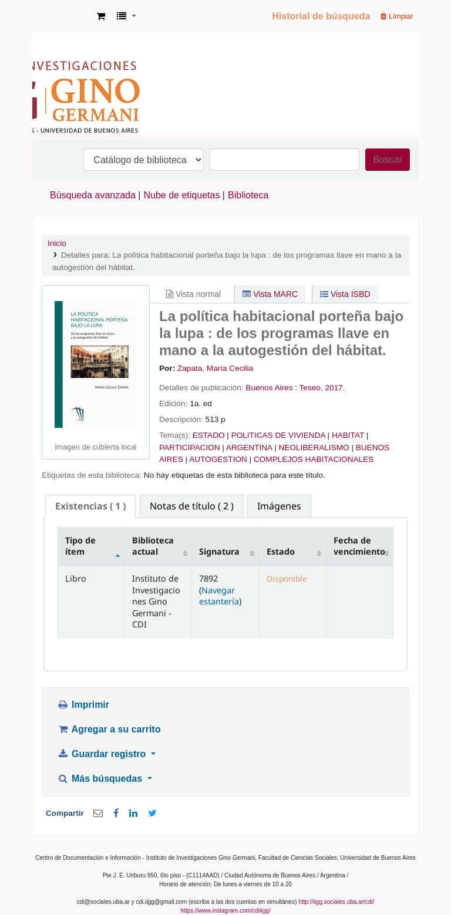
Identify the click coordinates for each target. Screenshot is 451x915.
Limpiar (397, 16)
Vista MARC (270, 294)
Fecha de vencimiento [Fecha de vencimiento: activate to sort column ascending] (359, 546)
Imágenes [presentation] (279, 505)
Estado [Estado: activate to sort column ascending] (281, 551)
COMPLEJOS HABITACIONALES (313, 459)
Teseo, (311, 387)
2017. (335, 387)
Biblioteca (248, 195)
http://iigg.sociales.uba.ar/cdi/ (336, 902)
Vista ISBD (345, 294)
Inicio (57, 243)
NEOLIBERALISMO (313, 447)
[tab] (90, 506)
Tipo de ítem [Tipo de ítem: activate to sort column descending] (80, 546)
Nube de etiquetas (182, 195)
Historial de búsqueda (321, 16)
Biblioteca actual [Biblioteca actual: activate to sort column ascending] (153, 546)
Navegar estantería (219, 596)
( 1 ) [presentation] (90, 505)
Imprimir (83, 705)
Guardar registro (103, 754)
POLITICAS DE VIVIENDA (278, 435)
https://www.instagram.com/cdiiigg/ (225, 910)
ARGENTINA (249, 447)
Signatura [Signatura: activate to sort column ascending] (219, 551)
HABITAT (348, 435)
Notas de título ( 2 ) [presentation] (192, 505)
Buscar (387, 159)
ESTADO (209, 435)
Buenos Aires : (271, 387)
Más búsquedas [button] (100, 779)
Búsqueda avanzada (93, 195)
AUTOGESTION (218, 459)
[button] (101, 16)
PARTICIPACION (189, 447)
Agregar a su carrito (108, 729)
